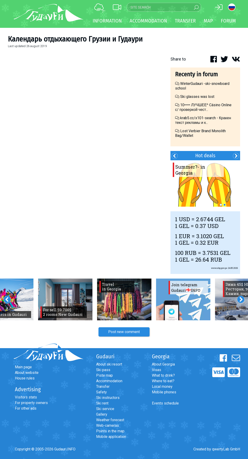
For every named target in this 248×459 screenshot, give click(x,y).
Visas (156, 370)
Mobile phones (164, 392)
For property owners (31, 403)
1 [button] (221, 205)
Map (208, 21)
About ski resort (109, 364)
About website (27, 372)
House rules (25, 378)
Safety (101, 392)
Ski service (105, 409)
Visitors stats (26, 397)
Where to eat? (163, 381)
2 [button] (224, 205)
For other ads (25, 408)
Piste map (104, 375)
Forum (228, 21)
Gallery (101, 414)
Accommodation (109, 381)
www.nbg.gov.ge (219, 268)
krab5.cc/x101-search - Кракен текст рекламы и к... (203, 120)
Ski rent (102, 403)
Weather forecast (110, 420)
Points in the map (110, 431)
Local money (162, 386)
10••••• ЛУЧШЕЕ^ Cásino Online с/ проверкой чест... (203, 107)
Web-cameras (107, 425)
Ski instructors (108, 397)
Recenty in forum (196, 74)
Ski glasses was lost (194, 96)
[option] (205, 183)
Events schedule (165, 403)
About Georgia (163, 364)
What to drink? (163, 375)
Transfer (103, 386)
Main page (23, 367)
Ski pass (103, 370)
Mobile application (111, 436)
